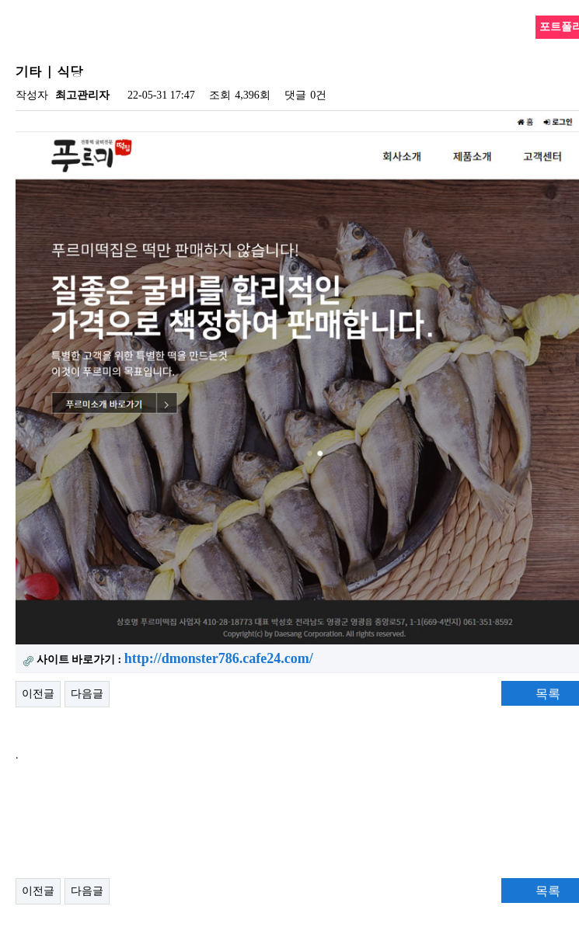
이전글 (38, 694)
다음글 (87, 694)
